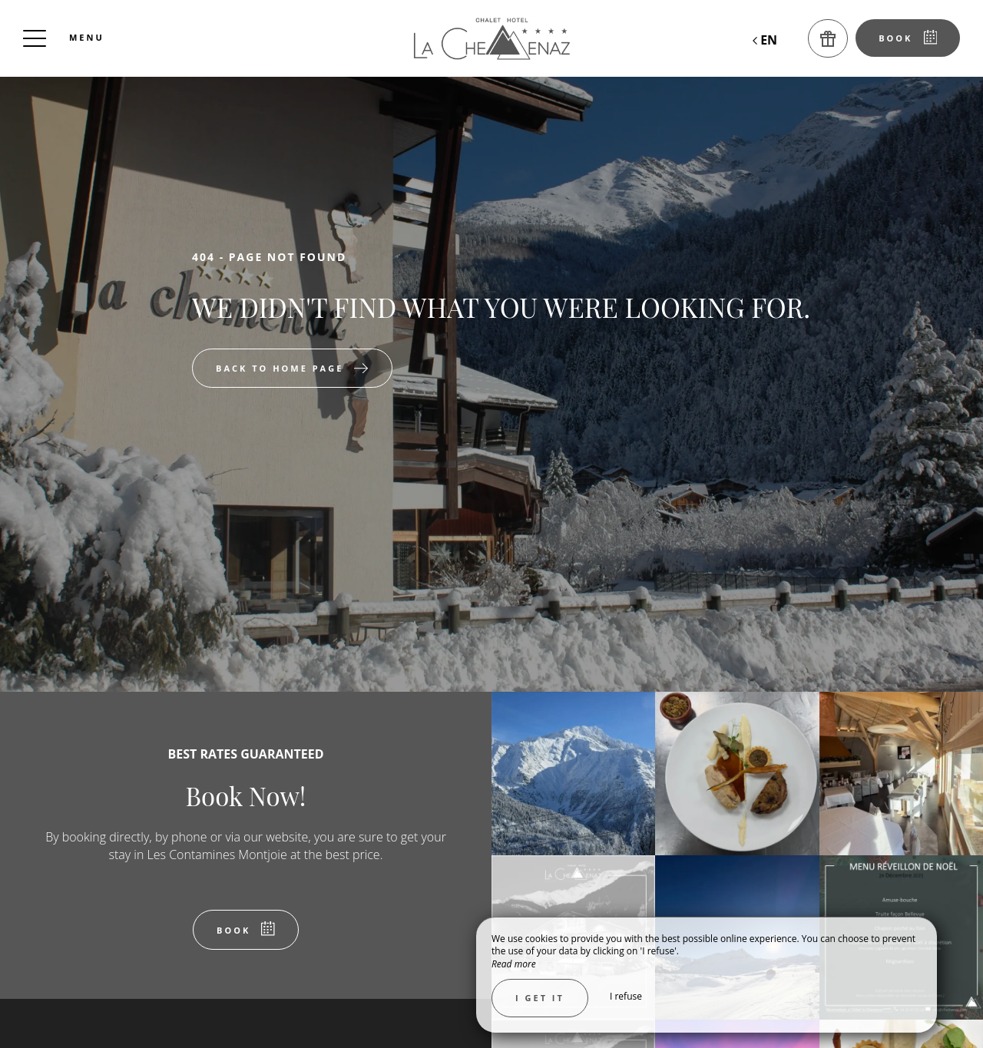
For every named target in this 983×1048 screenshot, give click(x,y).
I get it (539, 997)
